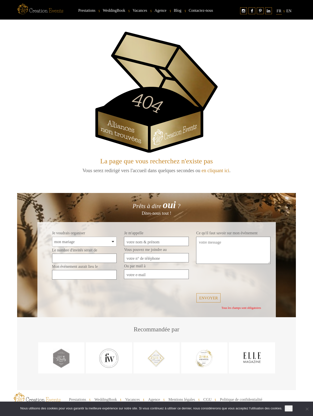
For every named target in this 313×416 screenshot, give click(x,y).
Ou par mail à (134, 266)
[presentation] (233, 279)
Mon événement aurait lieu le (75, 266)
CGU (207, 400)
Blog (177, 10)
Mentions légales (181, 400)
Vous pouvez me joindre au (145, 249)
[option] (61, 358)
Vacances (140, 10)
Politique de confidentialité (241, 400)
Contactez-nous (201, 10)
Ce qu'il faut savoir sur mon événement (226, 233)
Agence (161, 10)
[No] (306, 408)
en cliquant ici (215, 170)
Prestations (86, 10)
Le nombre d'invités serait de (74, 250)
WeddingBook (114, 10)
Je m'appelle (133, 233)
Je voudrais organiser (68, 233)
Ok (289, 408)
